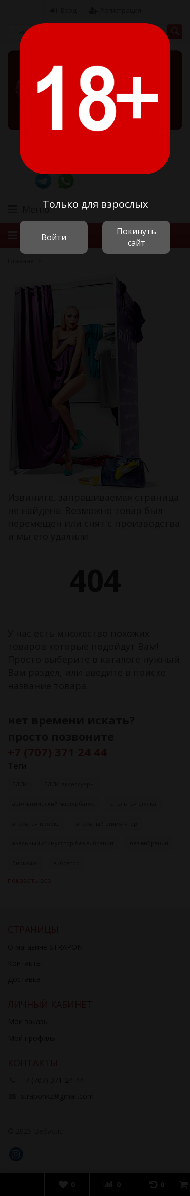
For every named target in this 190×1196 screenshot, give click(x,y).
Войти (53, 237)
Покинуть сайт (136, 237)
